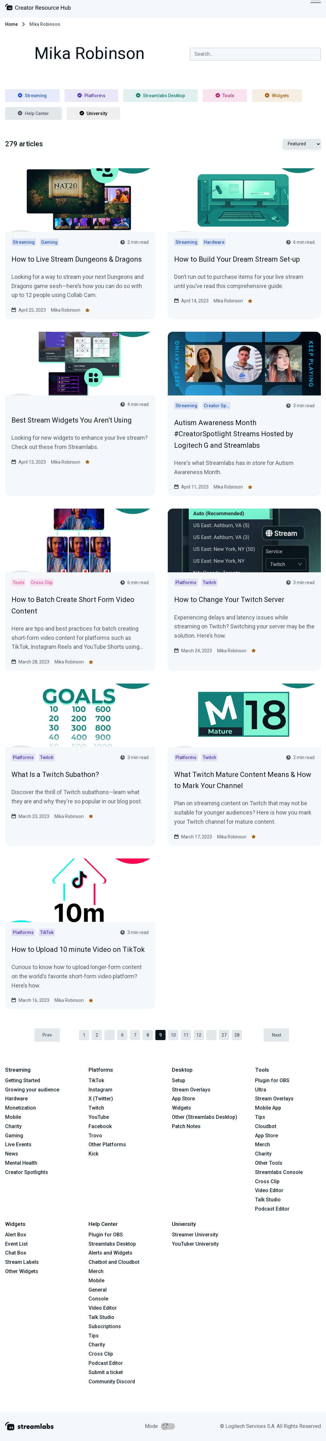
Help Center (33, 113)
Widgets (277, 95)
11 (185, 1035)
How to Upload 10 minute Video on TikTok (78, 949)
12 (198, 1035)
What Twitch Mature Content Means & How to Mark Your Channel (242, 780)
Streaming (32, 95)
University (93, 113)
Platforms (91, 95)
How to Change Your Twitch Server (229, 600)
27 (224, 1035)
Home (11, 24)
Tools (225, 95)
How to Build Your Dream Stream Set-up (237, 259)
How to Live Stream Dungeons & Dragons (76, 259)
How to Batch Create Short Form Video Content (72, 605)
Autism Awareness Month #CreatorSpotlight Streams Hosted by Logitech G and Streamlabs (233, 434)
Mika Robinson (65, 310)
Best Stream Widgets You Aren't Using (71, 420)
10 (173, 1035)
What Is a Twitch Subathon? (55, 774)
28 (236, 1035)
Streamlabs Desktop (160, 95)
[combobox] (255, 54)
